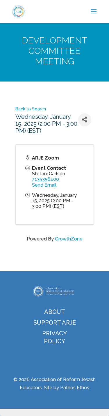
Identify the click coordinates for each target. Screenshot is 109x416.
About (54, 311)
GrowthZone (69, 239)
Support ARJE (54, 322)
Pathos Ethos (74, 387)
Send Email (44, 185)
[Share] (84, 119)
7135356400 (45, 179)
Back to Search (30, 108)
